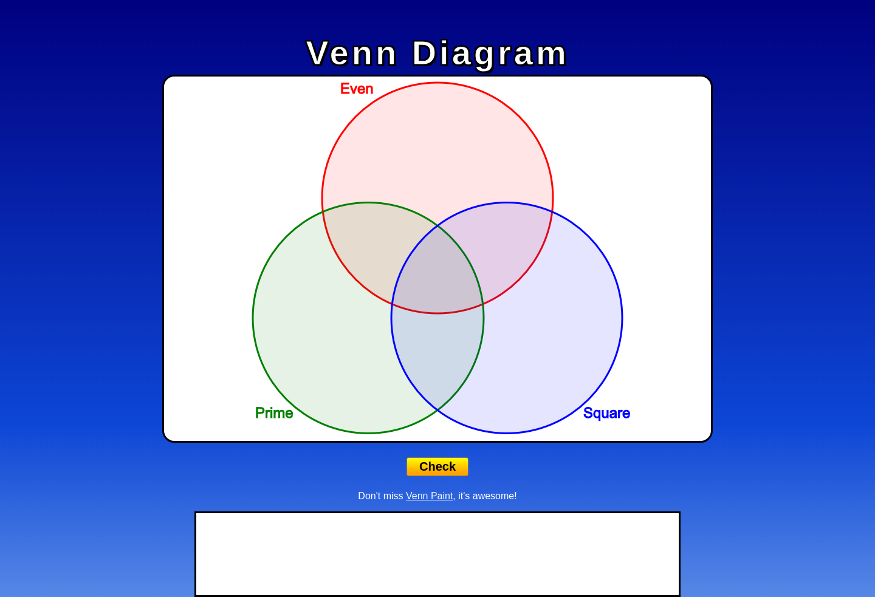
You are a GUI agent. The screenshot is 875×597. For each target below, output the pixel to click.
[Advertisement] (437, 15)
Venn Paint (429, 496)
